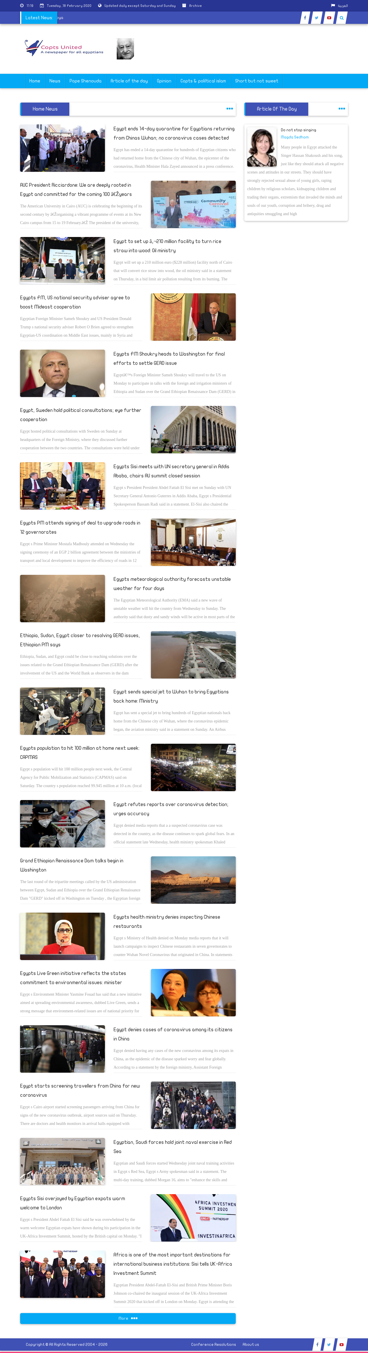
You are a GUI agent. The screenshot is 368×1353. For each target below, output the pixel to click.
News (54, 81)
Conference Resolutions (213, 1344)
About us (251, 1344)
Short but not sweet (256, 81)
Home (34, 81)
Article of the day (129, 81)
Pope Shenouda (85, 81)
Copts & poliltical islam (203, 81)
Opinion (164, 81)
